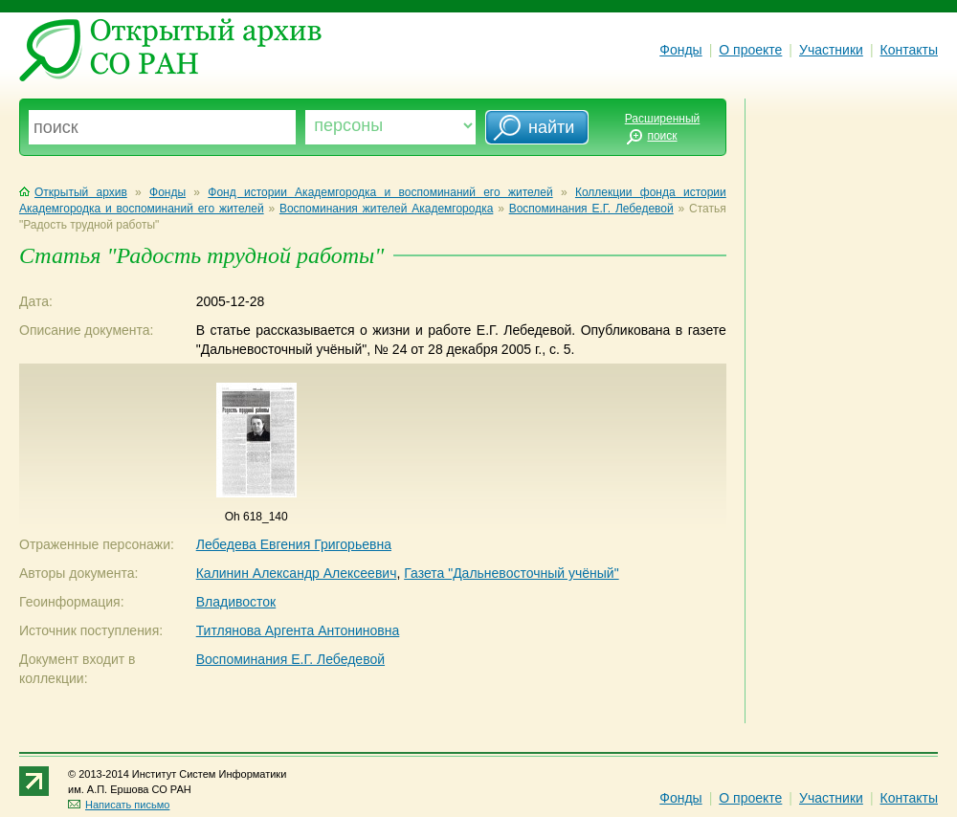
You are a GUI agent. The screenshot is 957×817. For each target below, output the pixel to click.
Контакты (909, 49)
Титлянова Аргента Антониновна (298, 630)
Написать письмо (118, 804)
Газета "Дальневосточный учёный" (511, 573)
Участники (831, 49)
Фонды (680, 49)
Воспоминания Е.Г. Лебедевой (591, 208)
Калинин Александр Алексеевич (296, 573)
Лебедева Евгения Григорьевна (293, 544)
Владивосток (236, 601)
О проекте (750, 49)
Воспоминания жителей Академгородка (386, 208)
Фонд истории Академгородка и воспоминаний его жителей (380, 192)
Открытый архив (73, 192)
